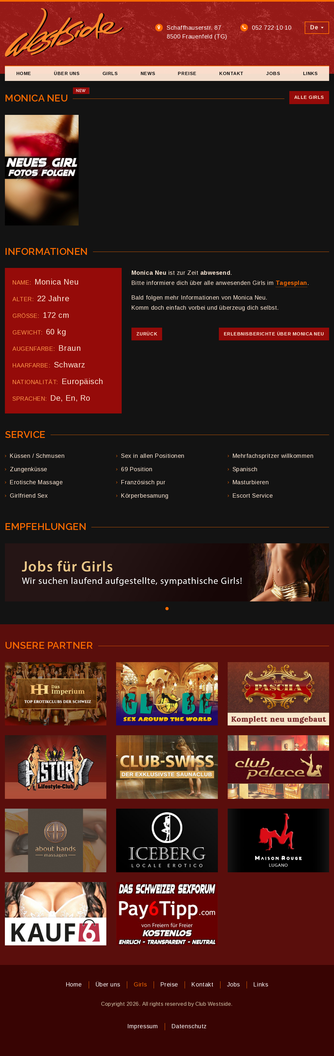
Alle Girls (309, 97)
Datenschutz (189, 1026)
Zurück (146, 333)
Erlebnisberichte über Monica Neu (274, 333)
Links (310, 73)
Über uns (67, 73)
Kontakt (231, 73)
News (148, 73)
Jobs (273, 73)
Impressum (142, 1026)
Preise (187, 73)
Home (23, 73)
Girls (110, 73)
